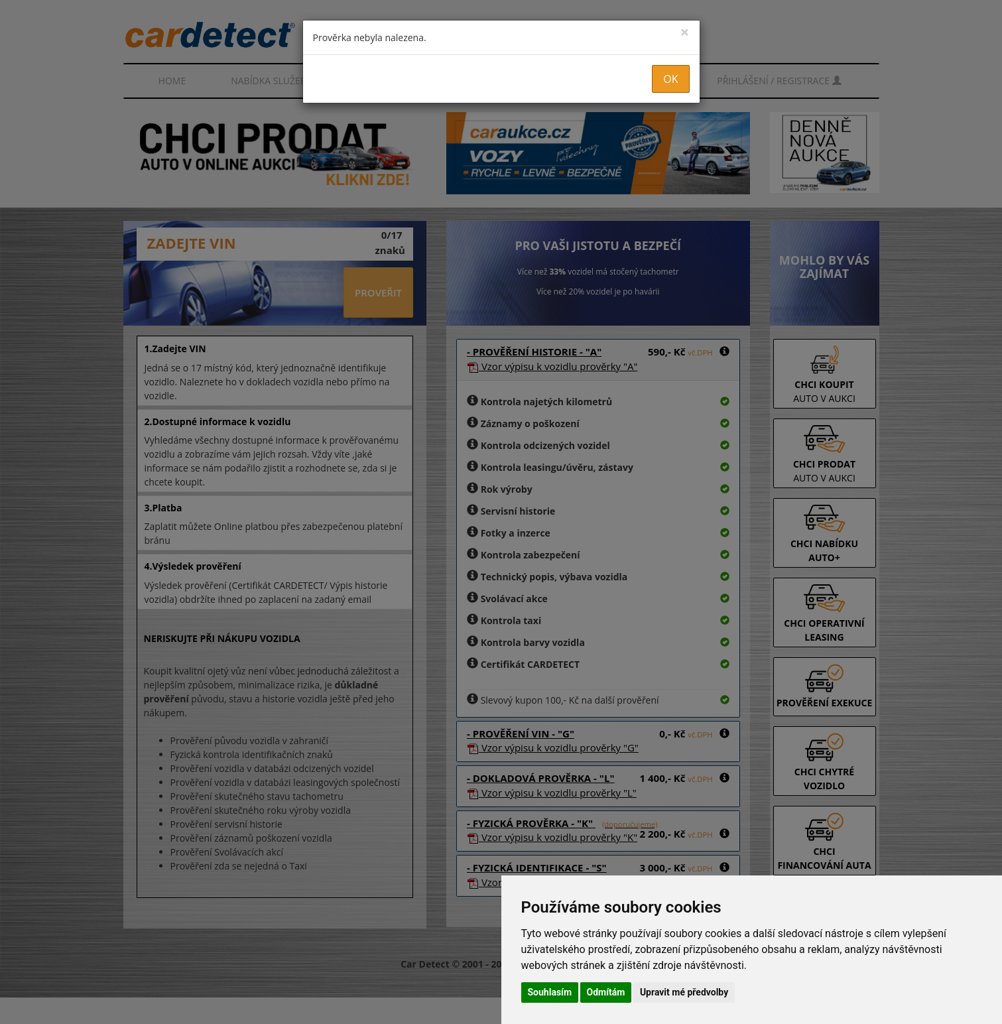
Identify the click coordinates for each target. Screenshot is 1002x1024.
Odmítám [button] (606, 992)
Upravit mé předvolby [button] (684, 992)
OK (670, 79)
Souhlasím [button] (550, 992)
